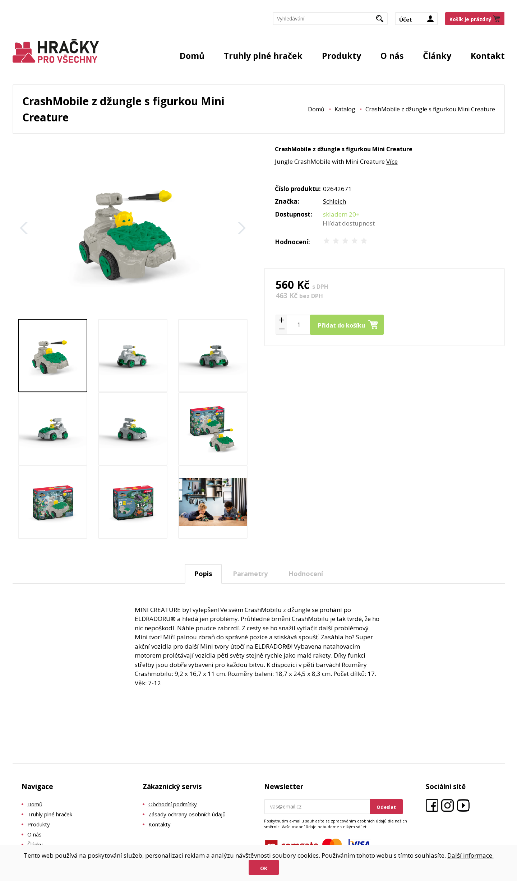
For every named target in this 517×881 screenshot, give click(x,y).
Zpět (24, 228)
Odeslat (386, 807)
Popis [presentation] (203, 573)
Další (242, 228)
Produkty (341, 55)
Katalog (344, 109)
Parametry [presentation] (250, 573)
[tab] (203, 574)
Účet (405, 19)
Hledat (382, 20)
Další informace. (470, 855)
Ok (263, 868)
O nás (391, 55)
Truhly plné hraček (263, 55)
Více (392, 161)
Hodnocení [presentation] (305, 573)
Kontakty (159, 824)
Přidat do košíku (341, 325)
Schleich (334, 201)
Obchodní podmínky (172, 804)
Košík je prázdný (470, 19)
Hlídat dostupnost (349, 223)
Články (437, 55)
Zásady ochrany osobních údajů (187, 814)
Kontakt (488, 55)
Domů (192, 55)
